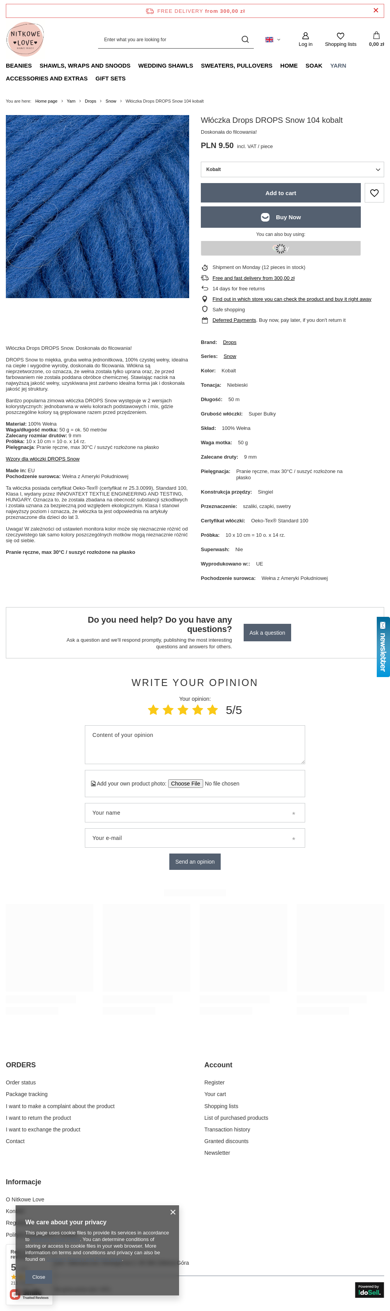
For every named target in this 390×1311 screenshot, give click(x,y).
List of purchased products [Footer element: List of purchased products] (236, 1118)
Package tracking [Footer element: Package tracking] (26, 1094)
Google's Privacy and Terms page (84, 1259)
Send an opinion (194, 862)
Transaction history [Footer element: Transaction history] (227, 1129)
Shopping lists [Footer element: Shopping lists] (221, 1106)
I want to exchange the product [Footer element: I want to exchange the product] (43, 1129)
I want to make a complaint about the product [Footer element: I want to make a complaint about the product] (60, 1106)
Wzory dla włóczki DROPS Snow (42, 459)
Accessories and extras (47, 78)
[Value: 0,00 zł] (376, 39)
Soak (314, 65)
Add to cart (280, 193)
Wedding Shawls (165, 65)
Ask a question (267, 633)
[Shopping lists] (341, 39)
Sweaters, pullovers (236, 65)
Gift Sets (110, 78)
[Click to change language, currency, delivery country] (272, 39)
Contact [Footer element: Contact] (15, 1141)
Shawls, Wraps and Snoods (85, 65)
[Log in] (305, 39)
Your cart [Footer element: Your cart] (215, 1094)
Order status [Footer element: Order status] (21, 1082)
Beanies (19, 65)
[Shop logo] (25, 39)
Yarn (338, 65)
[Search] (245, 39)
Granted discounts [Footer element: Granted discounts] (226, 1141)
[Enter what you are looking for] (176, 39)
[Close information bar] (376, 10)
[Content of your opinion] (195, 744)
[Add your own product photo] (219, 783)
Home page (46, 101)
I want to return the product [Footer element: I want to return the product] (38, 1118)
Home (289, 65)
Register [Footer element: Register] (214, 1082)
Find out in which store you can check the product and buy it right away (292, 299)
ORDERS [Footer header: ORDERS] (21, 1065)
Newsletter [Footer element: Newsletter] (217, 1153)
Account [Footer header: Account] (218, 1065)
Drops (90, 101)
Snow (110, 101)
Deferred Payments (234, 320)
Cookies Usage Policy (55, 1239)
